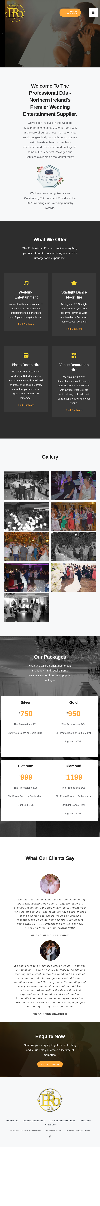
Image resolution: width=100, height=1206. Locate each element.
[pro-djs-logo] (15, 2)
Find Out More (26, 324)
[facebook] (50, 1136)
